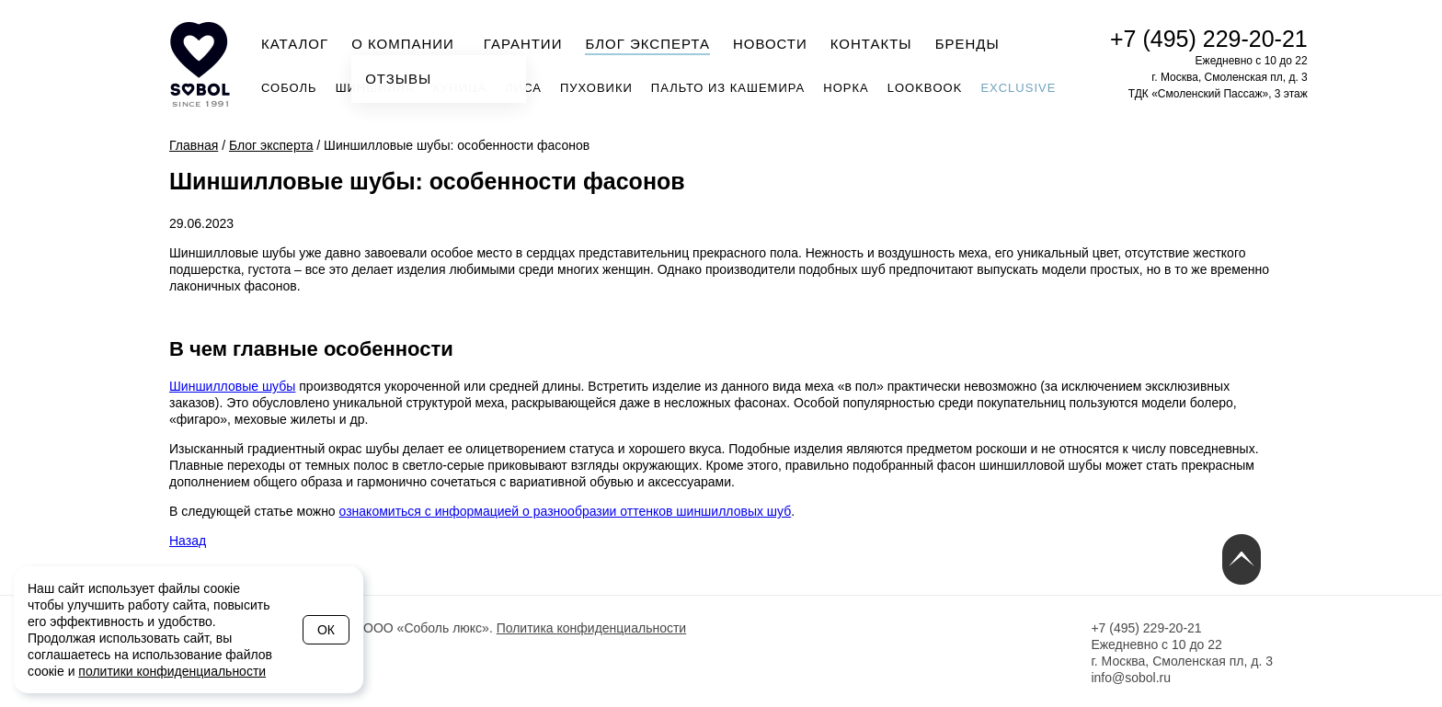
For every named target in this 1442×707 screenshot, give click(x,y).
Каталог (294, 43)
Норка (845, 88)
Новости (770, 43)
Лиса (523, 88)
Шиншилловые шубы (232, 386)
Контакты (871, 43)
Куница (459, 88)
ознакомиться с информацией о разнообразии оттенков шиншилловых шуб (565, 511)
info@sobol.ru (1131, 677)
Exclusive (1018, 88)
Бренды (967, 43)
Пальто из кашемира (728, 88)
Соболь (289, 88)
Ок (326, 629)
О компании (408, 42)
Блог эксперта (647, 43)
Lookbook (925, 88)
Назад (187, 540)
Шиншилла (375, 88)
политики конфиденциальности (172, 671)
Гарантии (523, 43)
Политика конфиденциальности (592, 628)
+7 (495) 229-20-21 (1209, 38)
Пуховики (596, 88)
